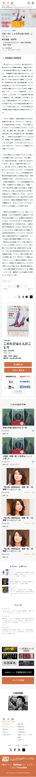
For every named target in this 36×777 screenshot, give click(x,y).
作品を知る (21, 729)
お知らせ (5, 732)
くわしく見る (17, 370)
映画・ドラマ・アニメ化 (25, 734)
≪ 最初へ (5, 289)
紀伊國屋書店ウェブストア (25, 381)
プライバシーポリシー (9, 727)
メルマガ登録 (18, 680)
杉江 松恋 (5, 39)
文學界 (6, 745)
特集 (19, 737)
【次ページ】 (6, 281)
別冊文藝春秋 (27, 745)
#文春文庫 (9, 48)
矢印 (32, 637)
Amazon (11, 376)
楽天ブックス (25, 376)
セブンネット (11, 381)
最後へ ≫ (31, 289)
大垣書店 (18, 391)
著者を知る (21, 727)
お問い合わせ (6, 734)
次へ (26, 286)
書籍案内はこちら (18, 672)
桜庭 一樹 (9, 58)
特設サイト (21, 740)
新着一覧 (20, 724)
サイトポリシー (7, 724)
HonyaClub (25, 386)
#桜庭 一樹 (5, 433)
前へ (10, 286)
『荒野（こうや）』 (11, 91)
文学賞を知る (22, 732)
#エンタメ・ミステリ (14, 50)
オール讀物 (15, 745)
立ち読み (17, 364)
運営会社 (5, 729)
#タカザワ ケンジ (14, 464)
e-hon (11, 386)
